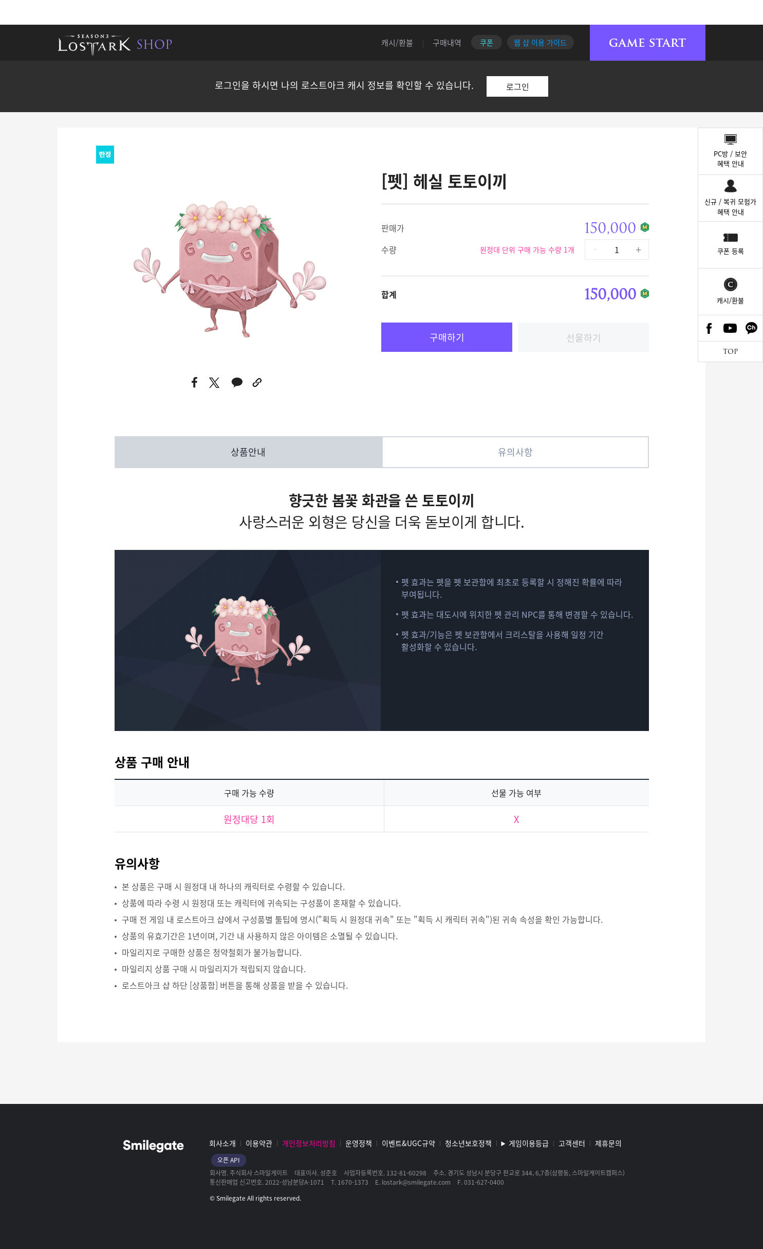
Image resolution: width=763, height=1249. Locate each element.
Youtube (730, 328)
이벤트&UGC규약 (408, 1143)
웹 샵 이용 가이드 (540, 42)
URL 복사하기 (257, 383)
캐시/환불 (397, 42)
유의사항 (515, 452)
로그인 (517, 86)
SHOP (154, 44)
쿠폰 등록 (730, 251)
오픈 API (228, 1160)
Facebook (709, 328)
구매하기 (447, 337)
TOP (730, 351)
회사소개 (222, 1143)
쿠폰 (486, 42)
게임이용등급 (529, 1143)
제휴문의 (608, 1143)
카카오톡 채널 (751, 328)
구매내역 (447, 42)
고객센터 (572, 1143)
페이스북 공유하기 (195, 382)
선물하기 (583, 338)
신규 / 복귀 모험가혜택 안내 (730, 207)
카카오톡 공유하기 (237, 382)
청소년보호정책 (468, 1143)
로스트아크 (94, 45)
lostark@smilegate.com (416, 1182)
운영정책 (358, 1143)
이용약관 (259, 1143)
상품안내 (248, 452)
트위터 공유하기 (215, 382)
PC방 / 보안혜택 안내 (730, 159)
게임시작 (647, 43)
